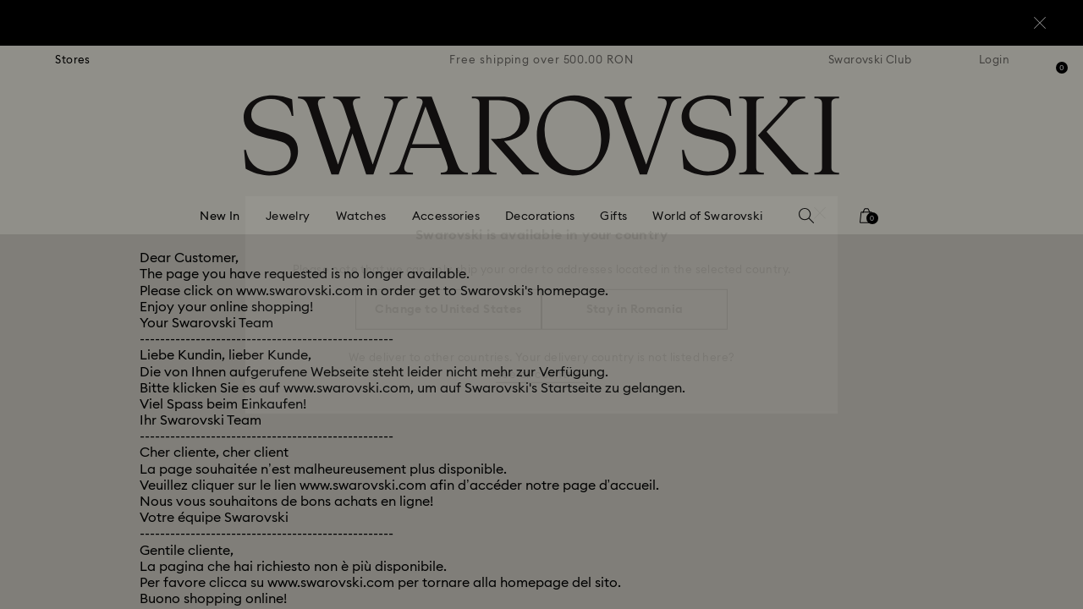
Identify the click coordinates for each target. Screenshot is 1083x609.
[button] (820, 205)
